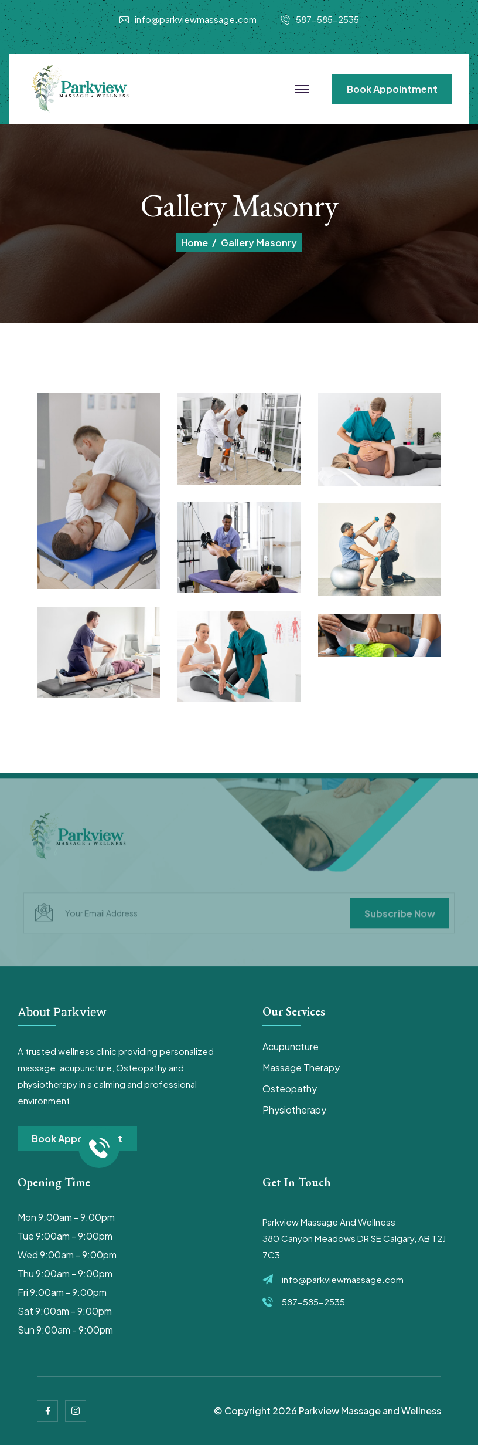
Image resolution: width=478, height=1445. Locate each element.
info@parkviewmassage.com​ (196, 19)
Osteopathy (289, 1088)
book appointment (392, 89)
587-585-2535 (327, 19)
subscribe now (399, 917)
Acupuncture (290, 1046)
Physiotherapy (294, 1110)
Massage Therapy (301, 1067)
